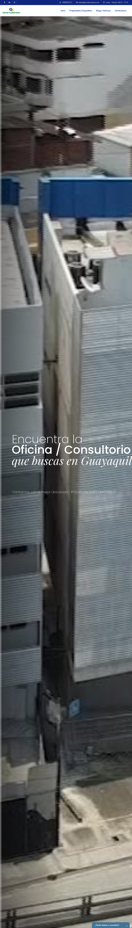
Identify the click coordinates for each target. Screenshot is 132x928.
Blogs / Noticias (103, 10)
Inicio (63, 10)
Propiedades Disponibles (80, 10)
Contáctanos (120, 10)
